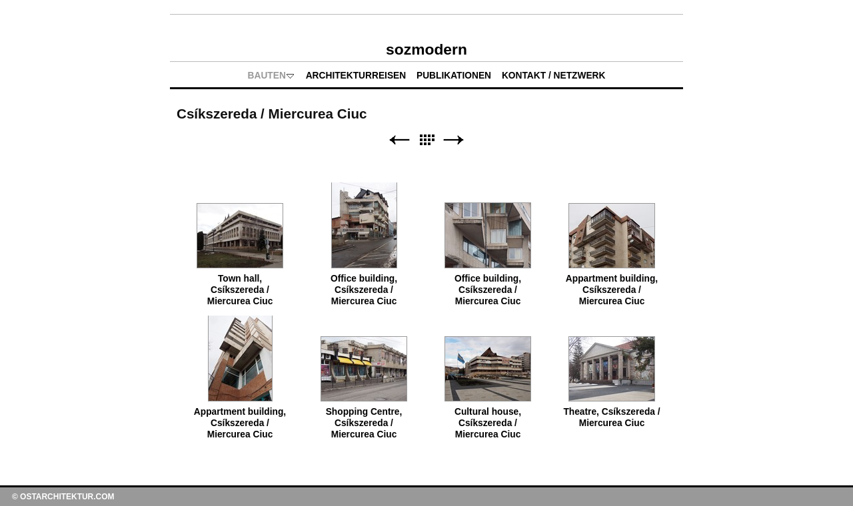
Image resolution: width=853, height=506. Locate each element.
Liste (426, 140)
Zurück (399, 140)
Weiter (453, 140)
